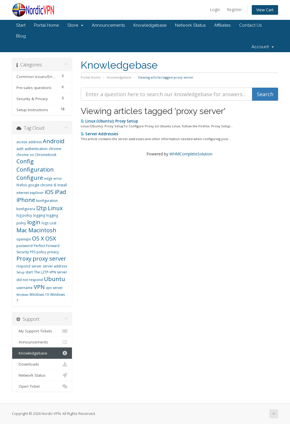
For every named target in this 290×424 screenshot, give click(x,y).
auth (20, 148)
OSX (50, 238)
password (24, 245)
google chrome (40, 185)
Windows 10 (39, 294)
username (24, 287)
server (36, 266)
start (29, 272)
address (35, 142)
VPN (39, 287)
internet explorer (30, 192)
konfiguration (47, 200)
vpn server (54, 287)
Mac (21, 230)
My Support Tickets (42, 331)
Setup (20, 272)
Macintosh (42, 230)
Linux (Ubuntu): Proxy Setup (109, 121)
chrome (55, 148)
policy (41, 252)
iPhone (25, 200)
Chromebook (45, 154)
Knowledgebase (150, 25)
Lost (53, 223)
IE (55, 185)
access (21, 142)
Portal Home (46, 25)
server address (55, 266)
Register (234, 9)
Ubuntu (54, 279)
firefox (21, 185)
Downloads (42, 364)
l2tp (41, 208)
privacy (53, 252)
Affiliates (222, 25)
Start (20, 25)
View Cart (265, 9)
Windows (22, 295)
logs (45, 223)
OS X (38, 238)
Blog (21, 36)
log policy (24, 215)
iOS (49, 192)
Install (62, 185)
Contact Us (250, 25)
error (58, 178)
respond (23, 266)
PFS (32, 252)
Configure (29, 178)
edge (48, 178)
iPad (60, 192)
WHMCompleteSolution (190, 154)
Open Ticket (42, 386)
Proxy (23, 258)
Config (25, 161)
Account (262, 46)
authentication (36, 148)
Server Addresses (99, 133)
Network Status (190, 25)
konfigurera (25, 208)
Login (215, 9)
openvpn (23, 239)
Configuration (35, 169)
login (33, 222)
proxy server (49, 258)
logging (39, 215)
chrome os (25, 154)
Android (53, 141)
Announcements (108, 25)
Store (75, 25)
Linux (55, 208)
